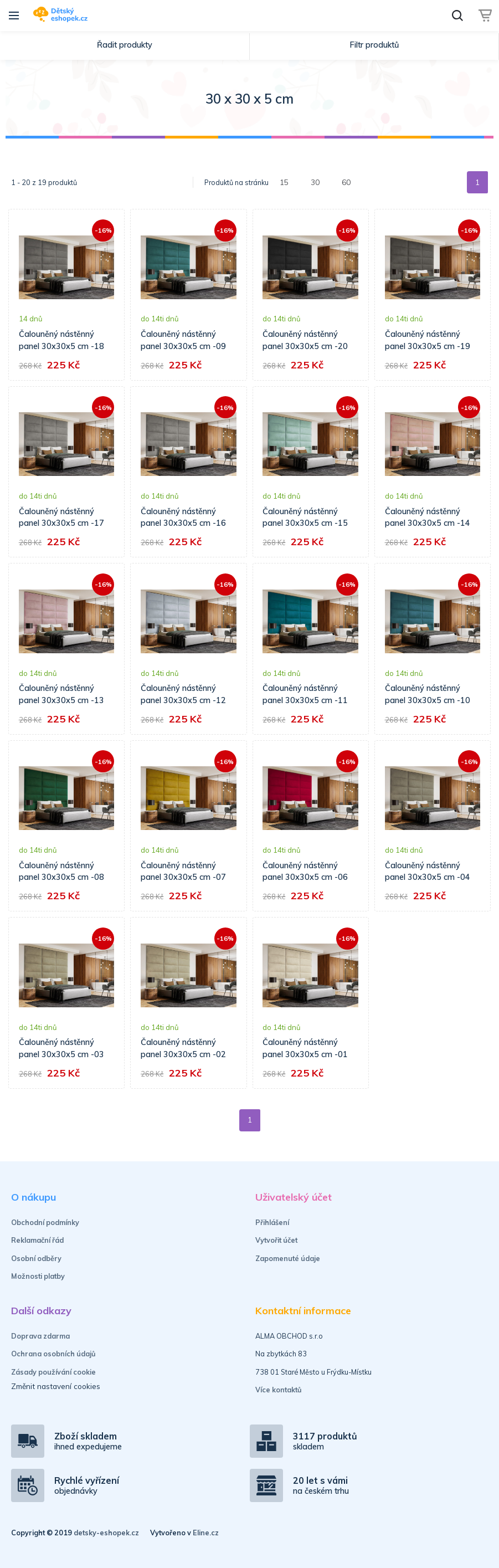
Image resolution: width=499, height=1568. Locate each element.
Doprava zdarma (40, 1335)
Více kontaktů (278, 1389)
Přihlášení (272, 1222)
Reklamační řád (37, 1240)
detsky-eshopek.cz (106, 1532)
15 (284, 182)
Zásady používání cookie (53, 1371)
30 (315, 182)
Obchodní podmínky (45, 1222)
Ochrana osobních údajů (53, 1353)
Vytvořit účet (276, 1240)
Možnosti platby (38, 1276)
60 (346, 182)
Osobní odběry (36, 1258)
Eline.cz (206, 1532)
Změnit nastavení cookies (55, 1386)
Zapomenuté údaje (287, 1258)
